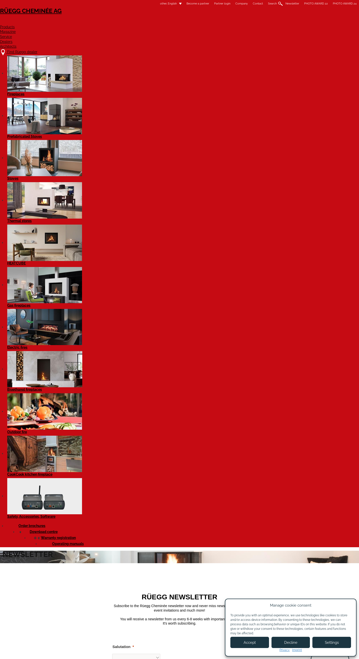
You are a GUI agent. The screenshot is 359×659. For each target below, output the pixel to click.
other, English (103, 3)
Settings (332, 642)
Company (179, 3)
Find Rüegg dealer (86, 602)
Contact (195, 3)
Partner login (160, 3)
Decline (290, 642)
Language (79, 325)
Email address (82, 287)
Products (165, 21)
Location (78, 406)
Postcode (78, 379)
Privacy (284, 650)
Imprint (297, 650)
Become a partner (135, 3)
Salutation (79, 205)
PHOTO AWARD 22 (254, 3)
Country (77, 433)
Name (75, 260)
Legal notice (172, 651)
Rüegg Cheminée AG (87, 18)
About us (130, 607)
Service (225, 21)
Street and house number (92, 352)
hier (153, 487)
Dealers (253, 21)
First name (79, 233)
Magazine (196, 21)
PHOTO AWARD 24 (282, 3)
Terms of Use (198, 651)
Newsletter (230, 3)
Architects (284, 21)
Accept (250, 642)
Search (210, 3)
